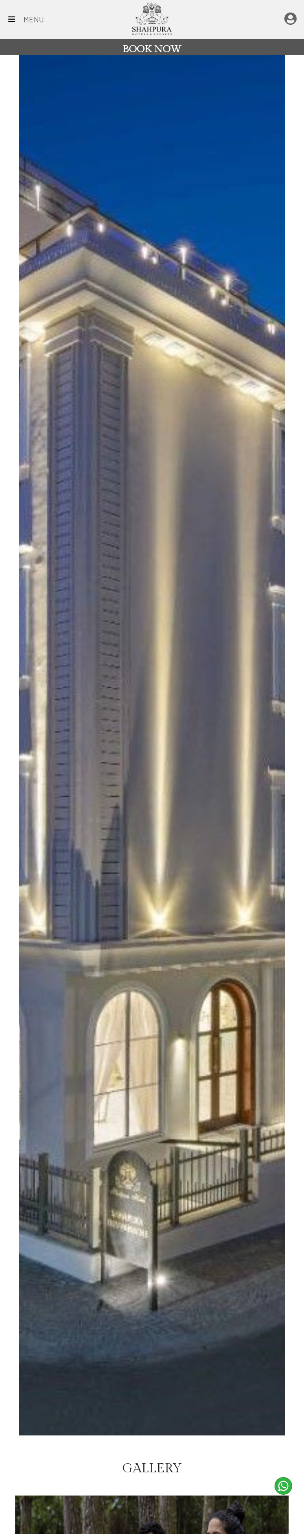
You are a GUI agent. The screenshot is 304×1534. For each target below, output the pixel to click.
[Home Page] (152, 18)
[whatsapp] (283, 1486)
